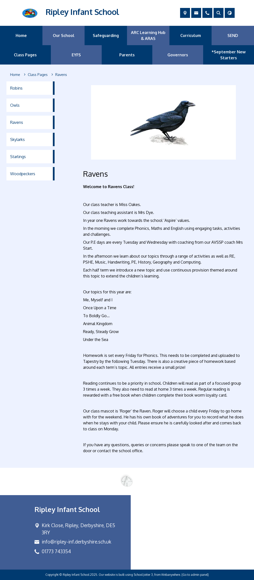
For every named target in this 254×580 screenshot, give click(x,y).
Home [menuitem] (21, 35)
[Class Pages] (38, 74)
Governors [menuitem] (177, 54)
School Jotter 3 (143, 575)
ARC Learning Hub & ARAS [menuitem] (148, 35)
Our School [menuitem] (63, 35)
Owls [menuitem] (15, 105)
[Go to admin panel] (195, 575)
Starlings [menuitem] (18, 156)
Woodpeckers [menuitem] (22, 173)
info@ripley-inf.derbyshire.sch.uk (76, 542)
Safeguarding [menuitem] (106, 35)
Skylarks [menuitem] (17, 139)
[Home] (15, 74)
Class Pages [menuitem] (25, 54)
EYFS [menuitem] (76, 54)
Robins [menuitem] (16, 88)
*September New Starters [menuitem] (229, 54)
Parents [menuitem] (127, 54)
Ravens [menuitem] (16, 122)
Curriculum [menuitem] (190, 35)
